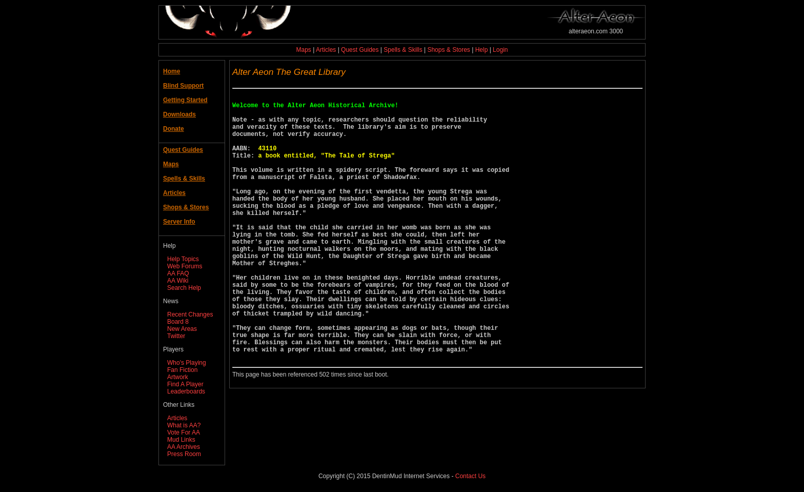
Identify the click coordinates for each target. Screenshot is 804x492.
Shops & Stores (448, 49)
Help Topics (183, 259)
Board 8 (178, 321)
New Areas (182, 328)
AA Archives (183, 446)
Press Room (184, 454)
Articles (326, 49)
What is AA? (183, 425)
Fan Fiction (182, 369)
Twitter (176, 336)
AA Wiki (177, 280)
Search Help (184, 287)
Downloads (179, 114)
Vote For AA (183, 432)
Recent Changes (190, 314)
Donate (173, 128)
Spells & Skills (403, 49)
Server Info (179, 221)
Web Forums (184, 266)
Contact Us (470, 476)
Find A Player (185, 384)
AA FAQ (178, 273)
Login (500, 49)
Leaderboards (186, 391)
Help (481, 49)
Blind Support (183, 85)
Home (171, 71)
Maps (303, 49)
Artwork (177, 377)
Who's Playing (186, 362)
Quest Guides (359, 49)
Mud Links (181, 439)
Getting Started (185, 100)
